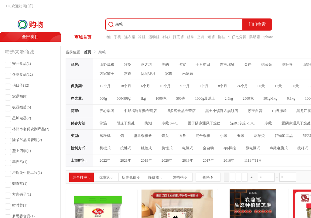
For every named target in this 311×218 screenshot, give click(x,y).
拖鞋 (221, 37)
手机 (117, 37)
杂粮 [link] (102, 52)
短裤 (211, 37)
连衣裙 (129, 37)
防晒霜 (254, 37)
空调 (200, 37)
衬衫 (166, 37)
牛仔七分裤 (237, 37)
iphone (268, 37)
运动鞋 (154, 37)
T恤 (108, 37)
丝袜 (190, 37)
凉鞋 (141, 37)
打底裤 (178, 37)
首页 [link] (87, 52)
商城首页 (82, 37)
